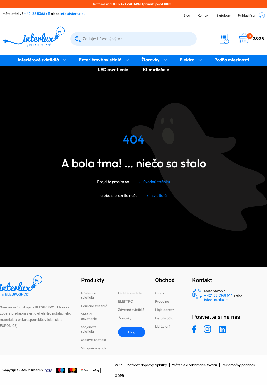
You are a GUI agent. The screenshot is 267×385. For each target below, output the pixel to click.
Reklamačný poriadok (239, 365)
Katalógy (224, 15)
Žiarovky (150, 59)
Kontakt (204, 15)
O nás (159, 293)
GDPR (119, 375)
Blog (186, 15)
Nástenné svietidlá (88, 295)
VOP (118, 365)
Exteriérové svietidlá (100, 59)
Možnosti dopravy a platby (147, 365)
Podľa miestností (231, 59)
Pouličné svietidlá (94, 306)
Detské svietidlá (130, 293)
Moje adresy (164, 310)
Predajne (162, 301)
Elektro (187, 59)
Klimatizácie (156, 69)
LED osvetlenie (113, 69)
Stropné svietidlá (94, 348)
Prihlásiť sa (246, 15)
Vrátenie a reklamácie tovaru (194, 365)
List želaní (162, 326)
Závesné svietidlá (131, 310)
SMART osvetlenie (89, 316)
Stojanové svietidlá (89, 329)
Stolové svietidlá (93, 340)
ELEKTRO (125, 301)
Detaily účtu (164, 318)
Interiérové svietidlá (38, 59)
